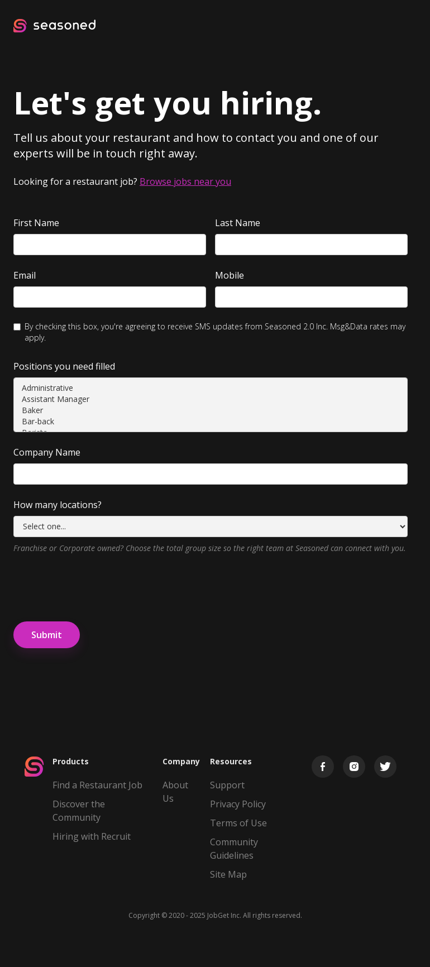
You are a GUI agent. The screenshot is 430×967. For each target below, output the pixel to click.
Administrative (210, 388)
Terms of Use (238, 823)
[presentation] (98, 585)
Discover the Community (78, 811)
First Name (36, 223)
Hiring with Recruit (91, 836)
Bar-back (210, 421)
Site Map (228, 874)
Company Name (46, 452)
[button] (406, 25)
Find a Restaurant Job (97, 785)
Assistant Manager (210, 399)
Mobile (229, 275)
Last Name (237, 223)
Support (227, 785)
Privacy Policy (238, 804)
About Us (175, 792)
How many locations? (57, 505)
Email (24, 275)
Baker (210, 410)
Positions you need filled (64, 366)
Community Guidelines (234, 848)
